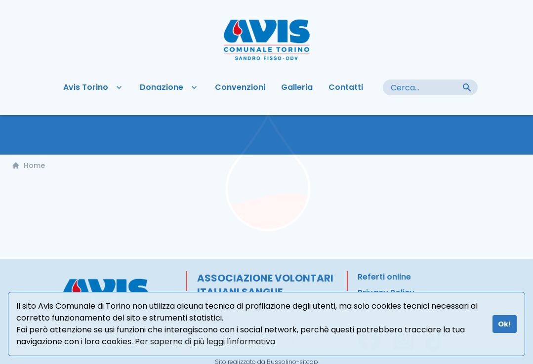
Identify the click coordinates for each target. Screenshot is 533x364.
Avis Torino (93, 87)
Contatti (345, 87)
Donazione (169, 87)
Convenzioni (240, 87)
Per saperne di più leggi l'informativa (205, 341)
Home (28, 166)
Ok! (504, 324)
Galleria (297, 87)
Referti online (384, 277)
